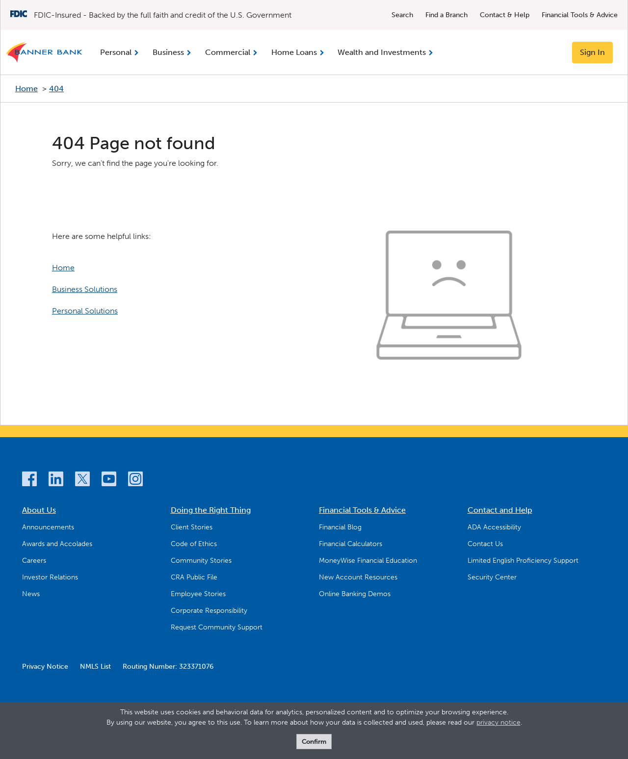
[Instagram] (135, 480)
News (31, 594)
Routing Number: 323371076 (168, 666)
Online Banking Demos (355, 594)
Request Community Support (216, 627)
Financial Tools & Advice (580, 15)
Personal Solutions (85, 310)
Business (168, 52)
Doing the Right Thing (211, 510)
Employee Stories (198, 594)
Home (26, 88)
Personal (115, 52)
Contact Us (485, 544)
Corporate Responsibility (209, 610)
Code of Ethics (194, 544)
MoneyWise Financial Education (368, 560)
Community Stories (201, 560)
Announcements (48, 527)
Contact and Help (500, 510)
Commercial (227, 52)
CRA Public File (194, 577)
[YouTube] (109, 480)
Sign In (592, 52)
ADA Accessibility (494, 527)
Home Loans (294, 52)
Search (402, 15)
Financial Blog (340, 527)
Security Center (492, 577)
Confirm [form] (314, 741)
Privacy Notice (45, 666)
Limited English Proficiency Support (523, 560)
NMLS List (95, 666)
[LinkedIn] (56, 480)
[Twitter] (82, 480)
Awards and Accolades (57, 544)
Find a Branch (446, 15)
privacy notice (498, 722)
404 (56, 88)
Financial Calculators (350, 544)
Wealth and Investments (382, 52)
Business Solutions (84, 289)
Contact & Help (504, 15)
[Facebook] (29, 480)
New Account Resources (358, 577)
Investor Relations (50, 577)
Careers (34, 560)
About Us (39, 510)
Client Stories (191, 527)
